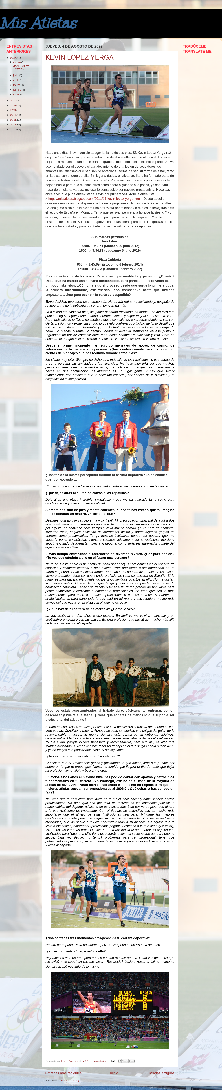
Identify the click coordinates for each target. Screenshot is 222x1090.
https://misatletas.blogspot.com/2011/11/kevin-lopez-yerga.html (94, 199)
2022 (13, 58)
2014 (13, 115)
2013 (13, 119)
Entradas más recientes (63, 1073)
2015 (13, 110)
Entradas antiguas (161, 1073)
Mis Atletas (38, 23)
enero (16, 94)
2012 (13, 124)
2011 (13, 129)
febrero (17, 89)
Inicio (114, 1073)
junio (16, 75)
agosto (17, 62)
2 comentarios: (99, 1061)
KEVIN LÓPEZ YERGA (79, 57)
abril (16, 80)
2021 (13, 100)
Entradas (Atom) (70, 1080)
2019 (13, 105)
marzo (17, 85)
